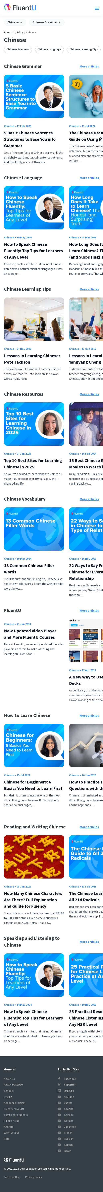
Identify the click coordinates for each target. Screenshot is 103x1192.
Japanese (67, 1127)
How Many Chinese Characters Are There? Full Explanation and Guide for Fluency (33, 900)
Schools (9, 1091)
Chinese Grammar (18, 49)
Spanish (65, 1109)
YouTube (66, 1097)
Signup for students (16, 1115)
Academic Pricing (14, 1103)
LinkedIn (66, 1091)
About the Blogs (13, 1085)
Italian (64, 1150)
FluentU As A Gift (14, 1109)
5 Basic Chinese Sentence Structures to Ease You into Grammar (30, 139)
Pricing (8, 1097)
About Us (9, 1079)
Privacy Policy (33, 1177)
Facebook (67, 1079)
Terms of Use (12, 1177)
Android (8, 1127)
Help (6, 1138)
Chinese (9, 126)
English (65, 1103)
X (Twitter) (67, 1085)
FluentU (9, 32)
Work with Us (11, 1132)
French (65, 1132)
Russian (65, 1138)
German (65, 1121)
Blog (20, 32)
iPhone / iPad (11, 1121)
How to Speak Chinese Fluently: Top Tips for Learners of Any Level (33, 250)
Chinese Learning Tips (84, 49)
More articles (89, 66)
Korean (65, 1144)
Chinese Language (49, 49)
